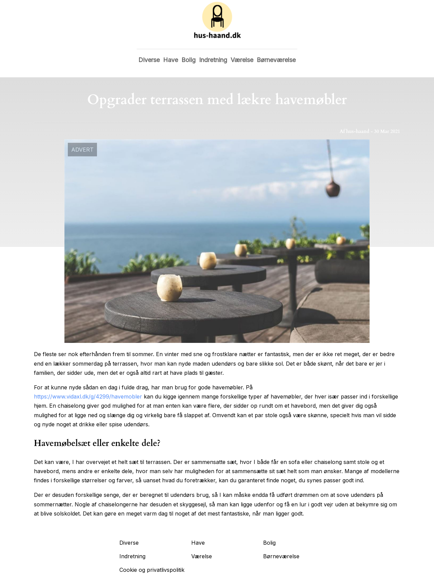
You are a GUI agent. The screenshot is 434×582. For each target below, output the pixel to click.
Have (170, 59)
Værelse (242, 59)
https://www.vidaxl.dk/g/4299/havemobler (88, 396)
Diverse (149, 59)
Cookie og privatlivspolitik (151, 569)
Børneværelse (276, 59)
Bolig (188, 59)
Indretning (213, 59)
